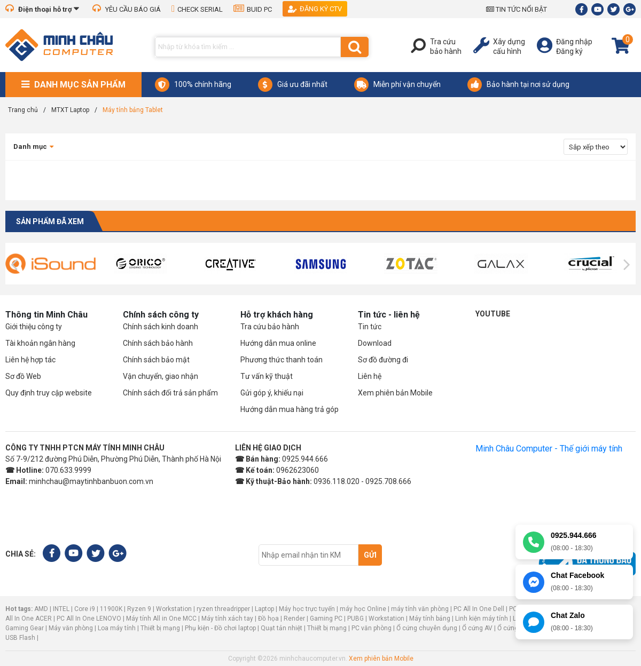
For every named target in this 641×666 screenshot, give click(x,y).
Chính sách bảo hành (158, 343)
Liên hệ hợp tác (30, 359)
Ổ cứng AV (477, 628)
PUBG (355, 618)
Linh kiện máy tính (481, 618)
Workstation (174, 609)
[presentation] (14, 264)
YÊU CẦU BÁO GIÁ (126, 9)
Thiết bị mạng (160, 628)
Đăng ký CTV (315, 9)
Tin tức (369, 326)
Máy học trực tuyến (307, 609)
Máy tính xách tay (227, 618)
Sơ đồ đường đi (383, 359)
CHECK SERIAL (197, 9)
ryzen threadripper (223, 609)
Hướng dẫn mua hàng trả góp (289, 409)
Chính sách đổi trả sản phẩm (170, 392)
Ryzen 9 (139, 609)
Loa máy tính (117, 628)
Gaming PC (326, 618)
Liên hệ (369, 376)
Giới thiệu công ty (33, 326)
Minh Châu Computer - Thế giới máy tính (548, 448)
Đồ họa (268, 618)
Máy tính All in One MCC (161, 618)
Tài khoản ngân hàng (40, 343)
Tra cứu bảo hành (269, 326)
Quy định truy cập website (48, 392)
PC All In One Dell (479, 609)
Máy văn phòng (71, 628)
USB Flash (21, 637)
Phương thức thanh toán (281, 359)
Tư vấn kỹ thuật (266, 376)
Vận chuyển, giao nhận (160, 376)
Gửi (370, 555)
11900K (111, 609)
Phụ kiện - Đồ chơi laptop (220, 628)
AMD (41, 609)
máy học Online (363, 609)
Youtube (492, 314)
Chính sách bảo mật (156, 359)
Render (294, 618)
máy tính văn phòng (420, 609)
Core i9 (84, 609)
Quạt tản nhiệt (281, 628)
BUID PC (252, 9)
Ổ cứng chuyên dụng (426, 628)
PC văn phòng (371, 628)
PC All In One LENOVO (89, 618)
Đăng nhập (574, 41)
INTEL (61, 609)
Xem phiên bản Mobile (395, 392)
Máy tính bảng (429, 618)
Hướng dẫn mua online (278, 343)
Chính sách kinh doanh (160, 326)
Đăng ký (569, 51)
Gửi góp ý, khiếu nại (271, 392)
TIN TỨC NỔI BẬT (516, 9)
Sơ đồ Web (23, 376)
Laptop (264, 609)
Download (375, 343)
